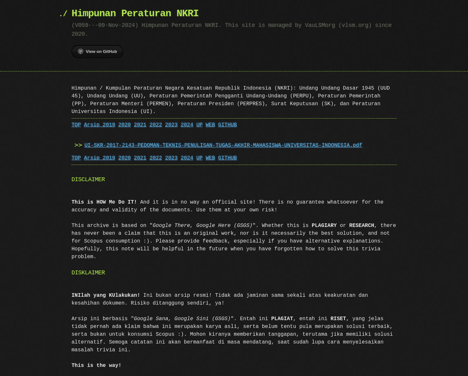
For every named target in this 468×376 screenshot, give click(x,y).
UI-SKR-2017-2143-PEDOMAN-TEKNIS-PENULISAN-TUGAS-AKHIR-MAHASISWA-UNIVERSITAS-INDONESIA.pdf (223, 145)
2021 (140, 125)
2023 (171, 125)
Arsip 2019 (99, 125)
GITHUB (227, 125)
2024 (187, 125)
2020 (124, 125)
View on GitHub (97, 51)
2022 (156, 125)
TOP (76, 125)
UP (199, 125)
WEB (210, 125)
